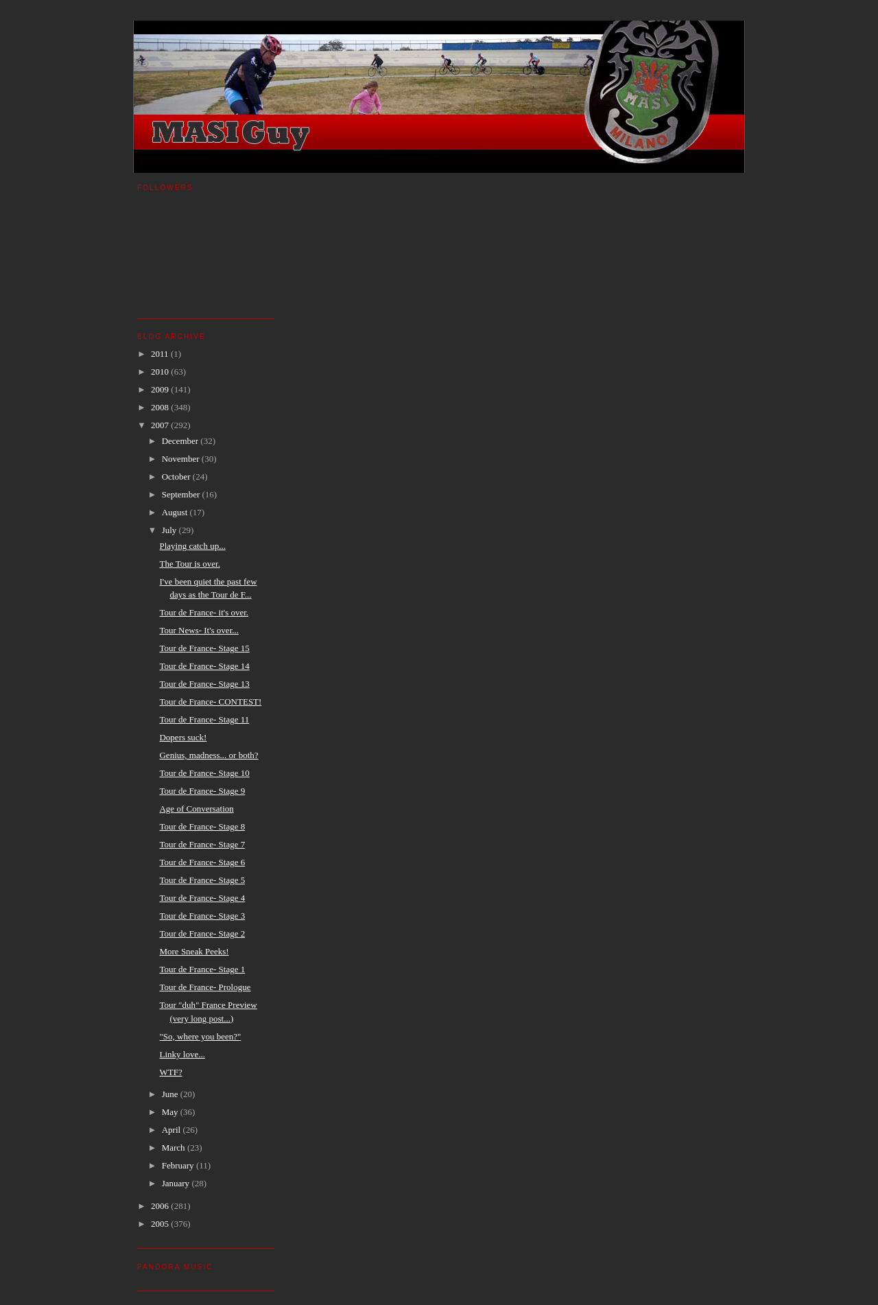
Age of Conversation (196, 808)
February (179, 1165)
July (170, 530)
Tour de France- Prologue (204, 987)
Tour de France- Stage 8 (202, 826)
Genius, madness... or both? (208, 755)
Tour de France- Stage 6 (202, 862)
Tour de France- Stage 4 (202, 898)
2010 (161, 371)
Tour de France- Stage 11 (204, 719)
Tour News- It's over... (199, 630)
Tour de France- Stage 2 (202, 933)
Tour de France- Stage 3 (202, 915)
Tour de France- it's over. (203, 612)
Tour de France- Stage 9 (202, 791)
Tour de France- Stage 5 (202, 880)
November (182, 459)
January (177, 1183)
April (172, 1130)
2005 (161, 1224)
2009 (161, 389)
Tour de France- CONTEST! (210, 701)
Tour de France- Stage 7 (202, 844)
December (181, 441)
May (171, 1112)
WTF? (170, 1072)
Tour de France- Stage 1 (202, 969)
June (171, 1094)
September (182, 494)
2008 (161, 407)
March (174, 1147)
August (176, 512)
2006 (161, 1206)
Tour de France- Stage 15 (204, 648)
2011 (161, 354)
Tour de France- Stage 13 (204, 684)
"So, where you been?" (200, 1036)
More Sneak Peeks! (193, 951)
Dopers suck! (182, 737)
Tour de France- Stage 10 (204, 773)
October (177, 476)
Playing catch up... (192, 546)
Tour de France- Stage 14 (204, 666)
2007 (161, 425)
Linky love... (181, 1054)
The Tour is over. (189, 564)
